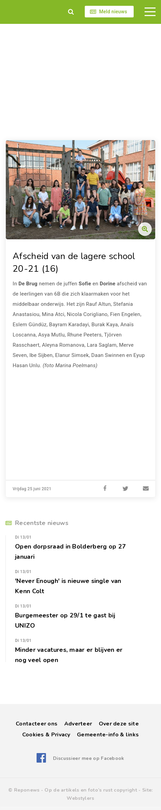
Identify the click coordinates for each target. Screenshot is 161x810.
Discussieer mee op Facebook (88, 758)
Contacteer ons (36, 724)
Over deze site (119, 724)
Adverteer (78, 724)
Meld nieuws (113, 11)
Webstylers (80, 798)
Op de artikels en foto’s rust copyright (90, 790)
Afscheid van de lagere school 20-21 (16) (74, 262)
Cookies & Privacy (46, 734)
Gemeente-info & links (108, 734)
